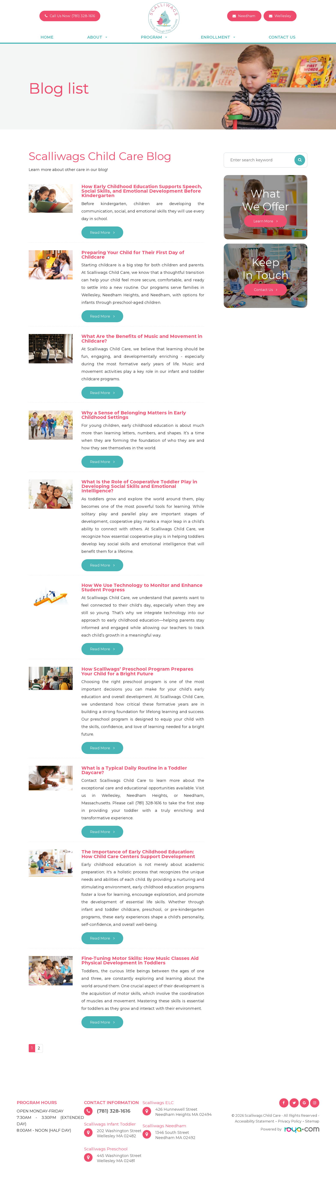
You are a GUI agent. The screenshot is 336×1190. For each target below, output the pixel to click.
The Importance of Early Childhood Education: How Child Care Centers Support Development (140, 857)
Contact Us (282, 37)
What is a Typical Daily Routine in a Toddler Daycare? (136, 772)
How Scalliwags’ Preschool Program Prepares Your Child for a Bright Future (138, 673)
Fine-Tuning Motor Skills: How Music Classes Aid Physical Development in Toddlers (141, 963)
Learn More (263, 221)
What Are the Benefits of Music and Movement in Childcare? (141, 339)
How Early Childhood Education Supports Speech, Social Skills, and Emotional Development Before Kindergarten (134, 191)
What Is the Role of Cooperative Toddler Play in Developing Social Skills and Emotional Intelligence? (141, 487)
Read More (100, 233)
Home (46, 37)
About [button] (97, 37)
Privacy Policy (290, 1125)
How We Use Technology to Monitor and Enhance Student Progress (132, 589)
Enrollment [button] (218, 37)
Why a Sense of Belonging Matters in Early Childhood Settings (135, 416)
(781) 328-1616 (114, 1114)
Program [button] (154, 37)
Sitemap (312, 1125)
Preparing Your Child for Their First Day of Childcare (134, 255)
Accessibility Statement (254, 1125)
